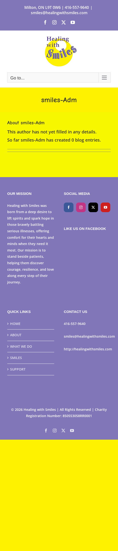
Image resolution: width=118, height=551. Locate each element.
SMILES (16, 357)
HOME (15, 323)
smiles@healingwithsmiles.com (59, 12)
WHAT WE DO (21, 346)
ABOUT (15, 335)
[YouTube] (105, 207)
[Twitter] (93, 207)
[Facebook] (68, 207)
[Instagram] (81, 207)
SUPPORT (18, 369)
